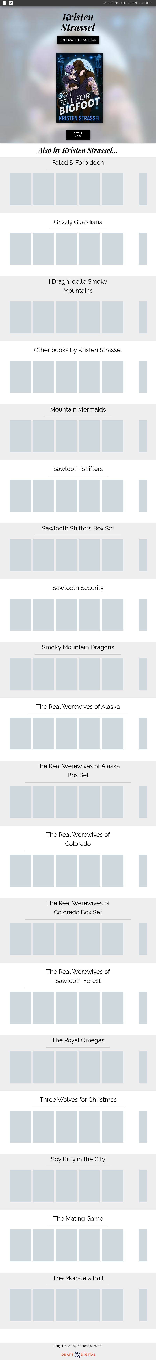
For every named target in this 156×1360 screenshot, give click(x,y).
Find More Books (115, 3)
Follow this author (78, 40)
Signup (134, 3)
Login (147, 3)
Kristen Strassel (78, 21)
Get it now (78, 135)
